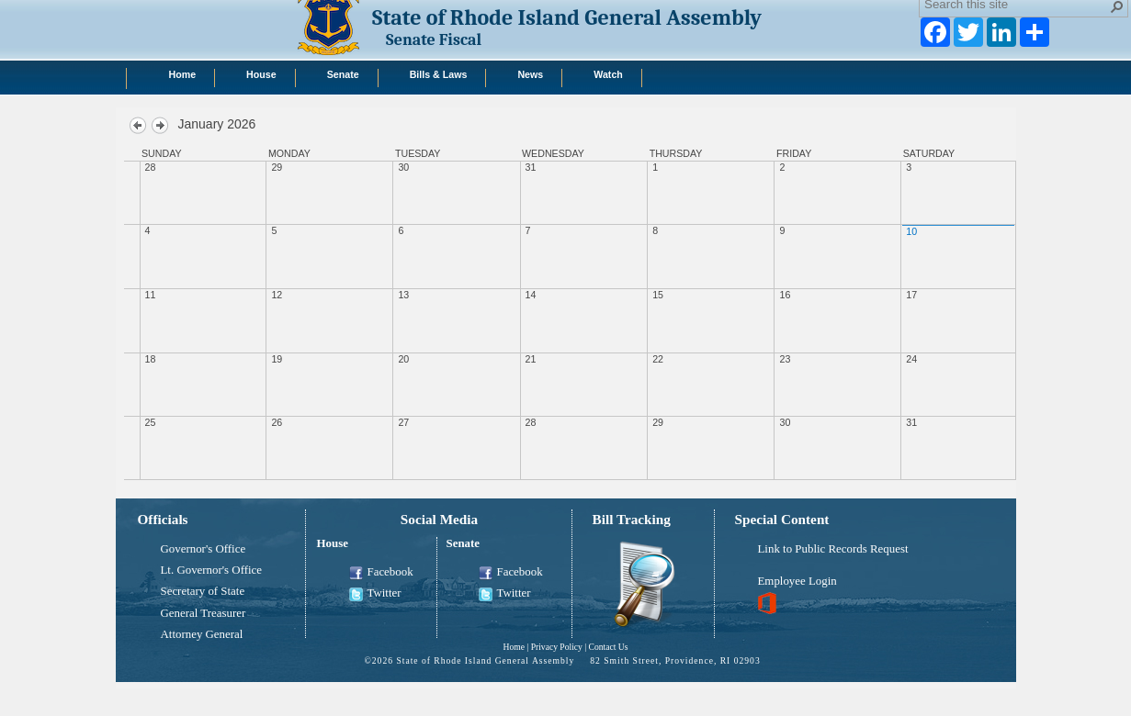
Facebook (381, 572)
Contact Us (608, 647)
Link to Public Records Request (833, 549)
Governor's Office (203, 549)
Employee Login (797, 581)
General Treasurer (203, 613)
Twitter (375, 594)
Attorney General (202, 634)
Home (513, 647)
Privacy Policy (556, 647)
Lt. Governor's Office (212, 570)
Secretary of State (203, 591)
